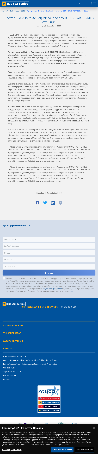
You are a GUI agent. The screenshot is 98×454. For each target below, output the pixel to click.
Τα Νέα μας (14, 11)
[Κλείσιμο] (94, 430)
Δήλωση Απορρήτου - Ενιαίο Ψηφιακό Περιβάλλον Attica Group (30, 360)
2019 (23, 11)
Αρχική (5, 11)
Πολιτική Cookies (10, 375)
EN (79, 4)
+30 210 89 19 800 (68, 307)
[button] (49, 239)
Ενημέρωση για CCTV (12, 371)
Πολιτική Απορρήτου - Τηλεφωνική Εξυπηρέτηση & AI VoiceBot (30, 364)
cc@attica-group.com (52, 289)
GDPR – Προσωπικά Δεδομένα (15, 356)
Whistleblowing (9, 368)
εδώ (71, 291)
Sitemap (6, 379)
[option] (22, 424)
